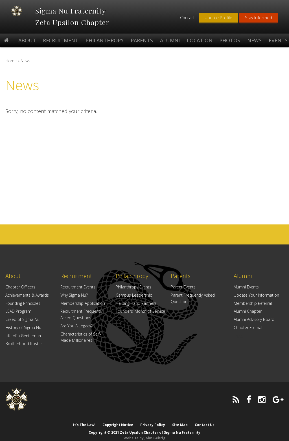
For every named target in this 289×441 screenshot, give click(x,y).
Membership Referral (253, 303)
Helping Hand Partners (136, 303)
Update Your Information (256, 295)
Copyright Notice (117, 419)
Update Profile (218, 17)
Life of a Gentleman (23, 335)
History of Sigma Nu (23, 327)
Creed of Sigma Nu (22, 319)
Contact (187, 17)
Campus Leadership (134, 295)
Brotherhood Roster (23, 343)
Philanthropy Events (133, 287)
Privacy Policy (152, 419)
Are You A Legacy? (76, 325)
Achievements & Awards (27, 295)
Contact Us (205, 419)
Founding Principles (22, 303)
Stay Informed (258, 17)
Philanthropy (132, 276)
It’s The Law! (84, 419)
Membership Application (82, 303)
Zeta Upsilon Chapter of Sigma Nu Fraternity (21, 16)
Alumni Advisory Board (254, 319)
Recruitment (76, 276)
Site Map (180, 419)
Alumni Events (246, 287)
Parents (181, 276)
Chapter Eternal (248, 327)
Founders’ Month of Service (140, 311)
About (13, 276)
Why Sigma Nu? (74, 295)
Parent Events (183, 287)
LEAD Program (18, 311)
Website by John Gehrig (144, 432)
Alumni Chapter (248, 311)
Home (11, 60)
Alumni (243, 276)
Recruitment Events (77, 287)
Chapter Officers (20, 287)
